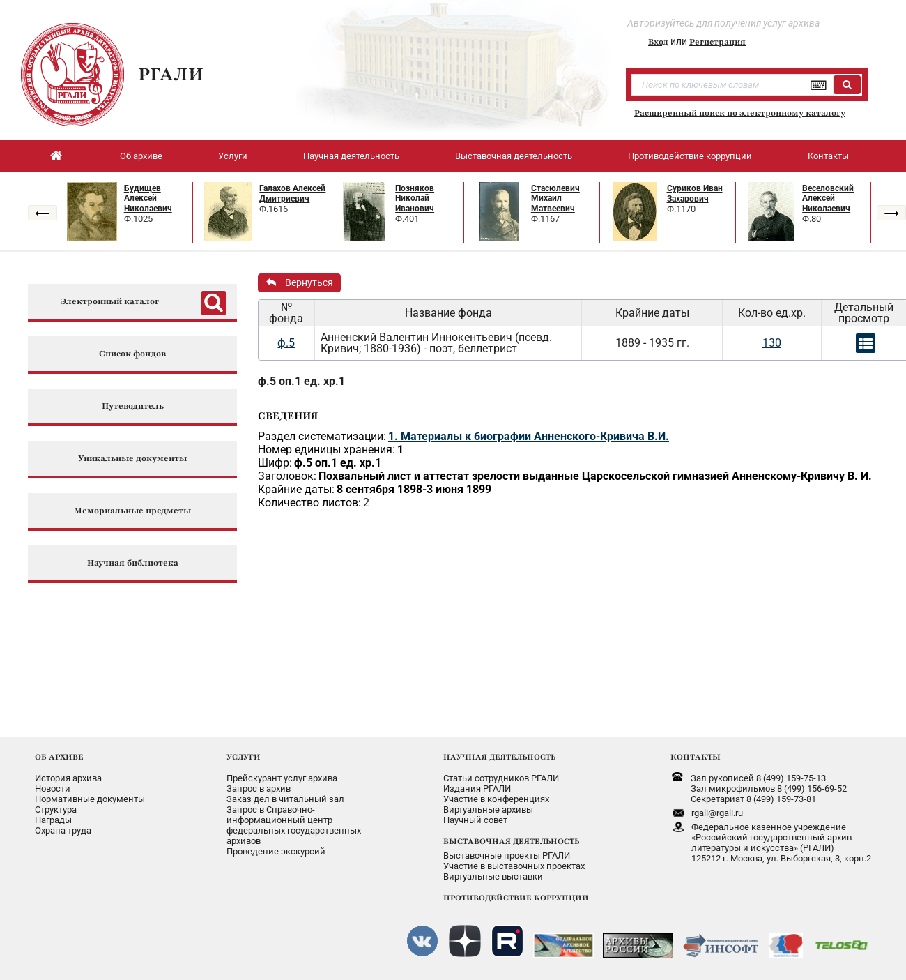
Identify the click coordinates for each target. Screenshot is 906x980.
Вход (658, 41)
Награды (53, 820)
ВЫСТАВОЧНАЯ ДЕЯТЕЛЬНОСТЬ (511, 841)
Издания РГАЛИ (477, 788)
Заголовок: (287, 476)
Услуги (232, 156)
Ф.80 (811, 218)
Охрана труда (63, 830)
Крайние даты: (296, 489)
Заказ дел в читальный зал (285, 799)
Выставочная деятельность (513, 156)
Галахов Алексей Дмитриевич (292, 193)
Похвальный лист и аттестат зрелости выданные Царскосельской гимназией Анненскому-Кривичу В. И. (595, 476)
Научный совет (475, 820)
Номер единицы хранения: (326, 449)
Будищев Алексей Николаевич (148, 198)
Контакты (828, 156)
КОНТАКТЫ (695, 756)
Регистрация (717, 41)
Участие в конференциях (496, 799)
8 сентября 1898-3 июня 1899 (414, 489)
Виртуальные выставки (493, 876)
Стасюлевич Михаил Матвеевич (555, 198)
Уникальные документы (132, 458)
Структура (56, 809)
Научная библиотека (132, 563)
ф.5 (286, 342)
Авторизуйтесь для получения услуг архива (723, 23)
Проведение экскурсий (276, 851)
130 (771, 342)
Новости (52, 788)
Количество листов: (309, 502)
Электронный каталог (109, 301)
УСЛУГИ (244, 756)
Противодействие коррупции (690, 156)
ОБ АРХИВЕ (59, 756)
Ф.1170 (681, 209)
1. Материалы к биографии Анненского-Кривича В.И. (528, 436)
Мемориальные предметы (132, 511)
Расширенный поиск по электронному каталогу (739, 113)
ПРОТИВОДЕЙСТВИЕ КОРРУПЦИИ (516, 897)
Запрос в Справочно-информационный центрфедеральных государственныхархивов (294, 825)
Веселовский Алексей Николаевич (828, 198)
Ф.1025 (138, 218)
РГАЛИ (171, 73)
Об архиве (141, 156)
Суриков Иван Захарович (695, 193)
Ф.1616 (273, 209)
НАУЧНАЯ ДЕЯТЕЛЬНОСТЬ (499, 756)
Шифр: (275, 462)
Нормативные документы (90, 799)
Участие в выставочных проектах (514, 866)
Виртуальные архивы (488, 809)
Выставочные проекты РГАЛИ (506, 855)
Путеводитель (133, 406)
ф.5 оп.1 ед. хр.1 (301, 381)
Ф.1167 (545, 218)
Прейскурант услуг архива (282, 778)
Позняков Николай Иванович (414, 198)
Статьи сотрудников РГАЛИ (501, 778)
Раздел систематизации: (322, 436)
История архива (68, 778)
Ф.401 (407, 218)
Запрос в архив (259, 788)
